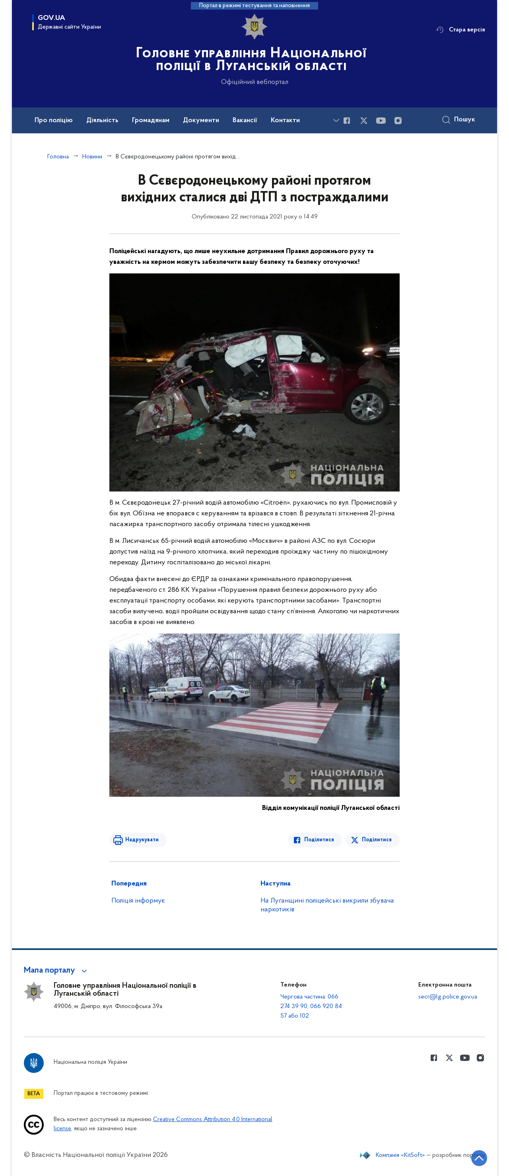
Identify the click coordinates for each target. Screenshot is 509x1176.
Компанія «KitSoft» (400, 1155)
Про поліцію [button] (54, 120)
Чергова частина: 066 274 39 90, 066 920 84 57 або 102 (311, 1006)
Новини (92, 157)
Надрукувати (142, 840)
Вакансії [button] (245, 120)
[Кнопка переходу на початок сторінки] (479, 1158)
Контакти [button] (285, 120)
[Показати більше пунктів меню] (336, 120)
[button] (56, 970)
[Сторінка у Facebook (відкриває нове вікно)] (347, 120)
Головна (58, 157)
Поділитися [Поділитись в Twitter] (377, 840)
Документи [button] (201, 120)
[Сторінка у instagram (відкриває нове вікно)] (398, 120)
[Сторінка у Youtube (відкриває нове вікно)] (381, 120)
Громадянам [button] (150, 120)
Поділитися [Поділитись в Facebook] (319, 840)
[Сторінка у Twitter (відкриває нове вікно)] (364, 120)
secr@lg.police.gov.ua (447, 997)
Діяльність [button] (102, 120)
